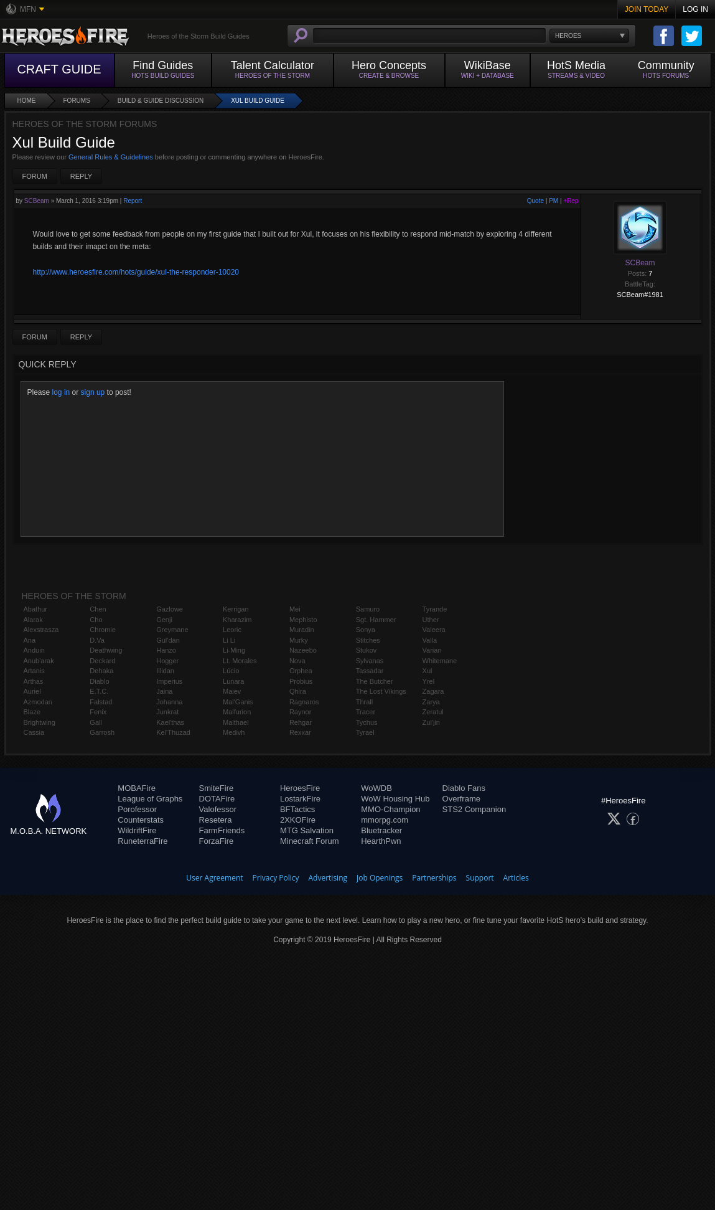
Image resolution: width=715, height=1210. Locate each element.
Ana (30, 640)
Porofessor (137, 809)
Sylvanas (370, 660)
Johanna (169, 702)
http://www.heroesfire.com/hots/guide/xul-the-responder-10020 (136, 272)
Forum (34, 176)
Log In (695, 9)
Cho (96, 619)
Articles (516, 877)
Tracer (365, 712)
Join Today (647, 9)
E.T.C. (99, 691)
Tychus (367, 722)
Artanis (34, 670)
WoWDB (376, 788)
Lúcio (231, 670)
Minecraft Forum (309, 841)
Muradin (301, 629)
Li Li (229, 640)
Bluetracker (381, 830)
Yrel (429, 681)
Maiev (232, 691)
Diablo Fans (463, 788)
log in (61, 392)
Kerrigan (236, 609)
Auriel (32, 691)
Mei (295, 609)
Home (26, 100)
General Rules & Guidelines (110, 157)
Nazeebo (303, 650)
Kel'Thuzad (173, 732)
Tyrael (365, 732)
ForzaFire (216, 841)
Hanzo (166, 650)
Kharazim (237, 619)
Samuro (368, 609)
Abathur (36, 609)
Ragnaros (304, 702)
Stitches (368, 640)
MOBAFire (137, 788)
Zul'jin (431, 722)
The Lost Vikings (381, 691)
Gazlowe (169, 609)
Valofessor (217, 809)
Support (480, 877)
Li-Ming (234, 650)
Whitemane (440, 660)
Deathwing (106, 650)
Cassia (34, 732)
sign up (93, 392)
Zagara (433, 691)
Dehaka (101, 670)
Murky (298, 640)
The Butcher (374, 681)
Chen (98, 609)
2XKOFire (297, 820)
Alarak (33, 619)
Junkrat (167, 712)
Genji (164, 619)
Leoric (232, 629)
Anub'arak (39, 660)
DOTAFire (217, 798)
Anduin (34, 650)
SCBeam (36, 200)
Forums (76, 100)
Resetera (215, 820)
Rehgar (300, 722)
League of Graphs (150, 798)
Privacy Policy (276, 877)
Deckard (102, 660)
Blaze (32, 712)
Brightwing (39, 722)
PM (553, 200)
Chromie (103, 629)
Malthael (236, 722)
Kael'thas (170, 722)
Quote (535, 200)
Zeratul (433, 712)
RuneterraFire (142, 841)
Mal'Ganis (238, 702)
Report (132, 200)
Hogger (167, 660)
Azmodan (38, 702)
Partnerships (434, 877)
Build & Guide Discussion (160, 100)
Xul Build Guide (257, 100)
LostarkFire (300, 798)
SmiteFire (216, 788)
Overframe (461, 798)
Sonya (365, 629)
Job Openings (380, 877)
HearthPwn (381, 841)
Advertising (328, 877)
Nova (297, 660)
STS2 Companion (474, 809)
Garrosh (102, 732)
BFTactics (297, 809)
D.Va (97, 640)
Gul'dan (168, 640)
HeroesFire (300, 788)
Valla (430, 640)
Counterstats (141, 820)
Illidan (165, 670)
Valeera (434, 629)
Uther (431, 619)
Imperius (169, 681)
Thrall (364, 702)
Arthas (34, 681)
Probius (300, 681)
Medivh (234, 732)
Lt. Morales (239, 660)
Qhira (297, 691)
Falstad (101, 702)
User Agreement (214, 877)
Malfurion (237, 712)
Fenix (98, 712)
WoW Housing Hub (395, 798)
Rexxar (300, 732)
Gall (96, 722)
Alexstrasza (41, 629)
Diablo (99, 681)
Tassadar (370, 670)
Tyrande (435, 609)
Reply (81, 176)
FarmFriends (222, 830)
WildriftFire (137, 830)
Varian (432, 650)
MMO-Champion (390, 809)
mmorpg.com (384, 820)
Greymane (172, 629)
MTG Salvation (307, 830)
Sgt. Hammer (376, 619)
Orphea (300, 670)
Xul (427, 670)
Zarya (431, 702)
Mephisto (303, 619)
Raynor (300, 712)
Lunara (233, 681)
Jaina (164, 691)
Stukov (366, 650)
